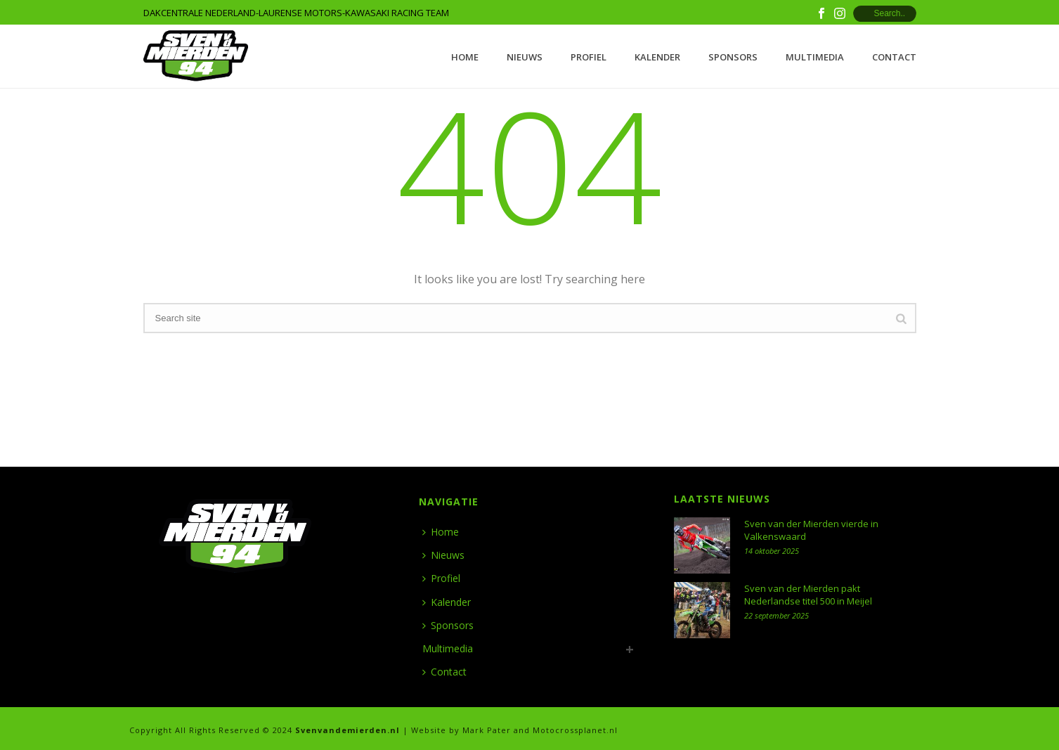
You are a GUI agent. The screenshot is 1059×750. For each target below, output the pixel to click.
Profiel (588, 57)
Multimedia (815, 57)
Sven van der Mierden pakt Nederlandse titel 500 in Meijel (808, 594)
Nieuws (525, 57)
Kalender (657, 57)
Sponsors (733, 57)
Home (465, 57)
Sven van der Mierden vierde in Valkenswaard (811, 530)
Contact (894, 57)
